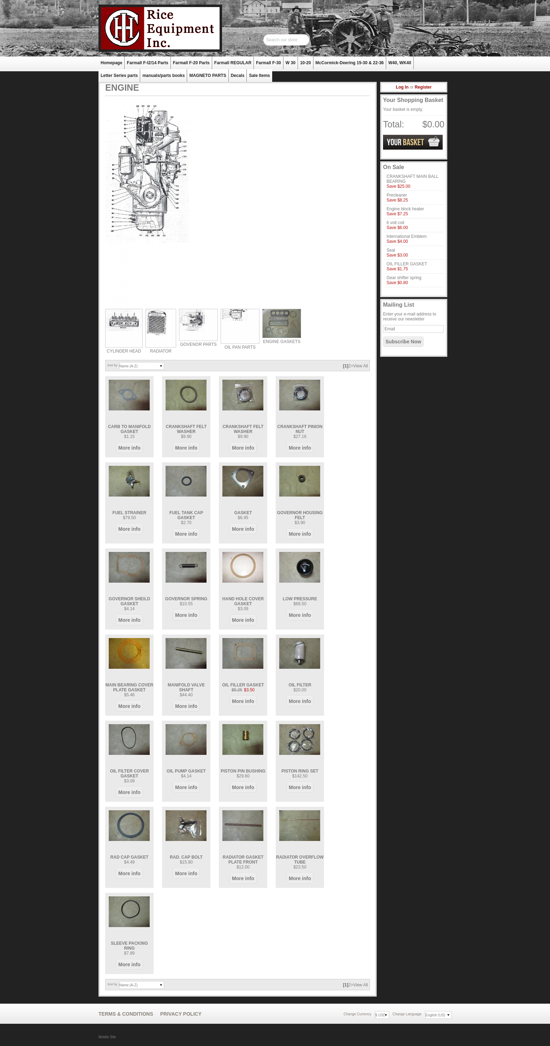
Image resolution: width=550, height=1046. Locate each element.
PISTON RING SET (299, 771)
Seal (391, 250)
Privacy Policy (181, 1014)
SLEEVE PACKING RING (129, 946)
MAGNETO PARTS (207, 75)
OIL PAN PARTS (240, 347)
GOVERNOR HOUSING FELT (300, 515)
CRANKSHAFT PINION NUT (300, 429)
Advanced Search (295, 48)
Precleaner (397, 195)
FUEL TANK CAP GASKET (186, 515)
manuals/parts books (163, 75)
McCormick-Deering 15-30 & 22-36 (350, 62)
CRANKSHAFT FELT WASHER (186, 429)
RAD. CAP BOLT (186, 857)
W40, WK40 (399, 62)
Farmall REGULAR (232, 62)
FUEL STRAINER (130, 512)
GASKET (243, 512)
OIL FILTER (299, 685)
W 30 (290, 62)
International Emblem (406, 236)
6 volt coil (395, 222)
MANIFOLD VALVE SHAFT (186, 687)
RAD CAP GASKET (129, 857)
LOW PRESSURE (300, 598)
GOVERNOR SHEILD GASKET (129, 601)
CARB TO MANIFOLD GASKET (129, 429)
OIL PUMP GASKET (186, 771)
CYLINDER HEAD (124, 351)
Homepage (111, 62)
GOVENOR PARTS (198, 344)
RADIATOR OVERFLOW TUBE (300, 860)
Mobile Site (107, 1037)
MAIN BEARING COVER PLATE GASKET (129, 687)
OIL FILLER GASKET (243, 685)
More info (129, 448)
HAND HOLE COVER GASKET (243, 601)
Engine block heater (405, 208)
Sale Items (259, 75)
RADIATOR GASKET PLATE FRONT (243, 860)
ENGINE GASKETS (281, 341)
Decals (238, 75)
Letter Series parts (119, 75)
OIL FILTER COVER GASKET (129, 774)
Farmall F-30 (268, 62)
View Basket (413, 142)
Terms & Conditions (125, 1014)
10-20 (305, 62)
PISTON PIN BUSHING (243, 771)
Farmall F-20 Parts (191, 62)
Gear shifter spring (404, 277)
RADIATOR (161, 351)
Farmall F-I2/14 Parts (147, 62)
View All (360, 365)
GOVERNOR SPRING (186, 598)
